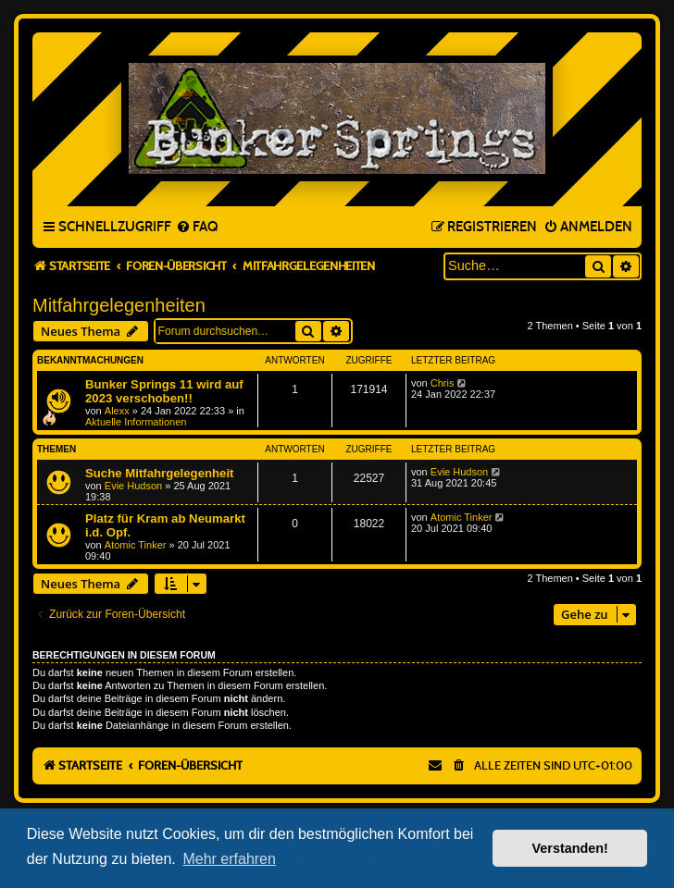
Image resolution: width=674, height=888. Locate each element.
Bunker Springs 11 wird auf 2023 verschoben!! (164, 391)
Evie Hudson (133, 485)
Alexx (117, 410)
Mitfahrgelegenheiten (119, 305)
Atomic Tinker (136, 544)
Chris (443, 382)
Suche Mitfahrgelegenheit (159, 473)
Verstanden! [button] (570, 848)
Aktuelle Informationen (135, 421)
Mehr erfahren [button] (229, 859)
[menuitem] (197, 227)
